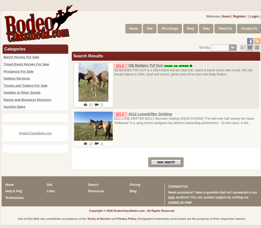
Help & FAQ (13, 191)
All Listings (169, 28)
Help (206, 28)
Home (133, 28)
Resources (96, 191)
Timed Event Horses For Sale (26, 64)
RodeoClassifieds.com (35, 133)
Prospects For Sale (18, 71)
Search (93, 185)
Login (254, 16)
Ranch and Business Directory (27, 100)
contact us (176, 202)
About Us (225, 28)
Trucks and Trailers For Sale (26, 85)
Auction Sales (14, 107)
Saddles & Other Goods (22, 92)
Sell (149, 28)
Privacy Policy (126, 218)
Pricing (135, 185)
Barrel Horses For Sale (21, 57)
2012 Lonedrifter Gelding (150, 114)
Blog (190, 28)
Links (51, 191)
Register (239, 16)
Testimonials (14, 198)
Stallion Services (17, 78)
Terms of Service (98, 218)
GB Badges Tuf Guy (145, 65)
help (171, 197)
